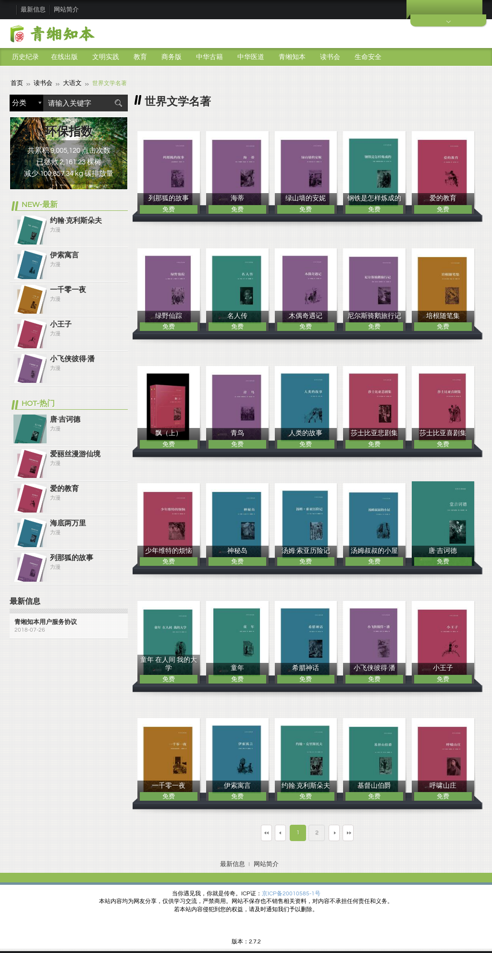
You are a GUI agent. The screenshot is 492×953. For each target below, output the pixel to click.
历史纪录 (25, 57)
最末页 (378, 832)
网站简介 (66, 9)
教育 (140, 57)
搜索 (118, 102)
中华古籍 (209, 57)
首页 (16, 83)
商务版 (171, 57)
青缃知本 (292, 57)
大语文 (69, 83)
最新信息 (33, 9)
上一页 (272, 832)
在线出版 (64, 57)
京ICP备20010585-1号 (291, 893)
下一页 (342, 832)
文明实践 (105, 57)
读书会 (330, 57)
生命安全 (368, 57)
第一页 (236, 832)
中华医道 (250, 57)
